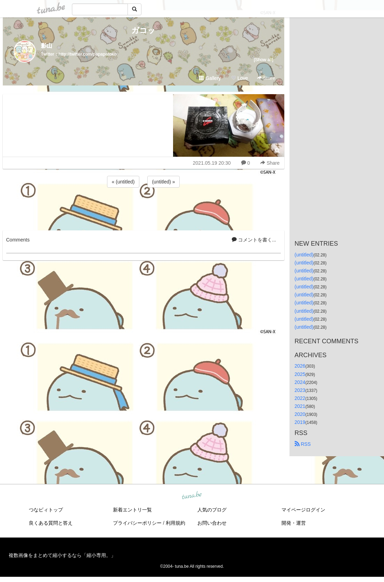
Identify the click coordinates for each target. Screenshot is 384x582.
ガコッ (143, 30)
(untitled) (304, 254)
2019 (300, 422)
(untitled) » (163, 182)
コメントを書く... (254, 240)
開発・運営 (293, 523)
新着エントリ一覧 (132, 510)
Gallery (210, 78)
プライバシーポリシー (137, 523)
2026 (300, 366)
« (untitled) (123, 182)
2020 (300, 414)
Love (239, 78)
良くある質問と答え (51, 523)
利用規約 (175, 523)
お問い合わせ (212, 523)
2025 (300, 374)
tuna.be (192, 496)
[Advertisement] (143, 207)
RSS (303, 444)
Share (266, 78)
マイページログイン (303, 510)
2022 (300, 398)
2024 (300, 382)
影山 (46, 46)
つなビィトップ (46, 510)
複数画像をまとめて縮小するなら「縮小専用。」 (62, 555)
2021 (300, 406)
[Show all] (263, 59)
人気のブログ (212, 510)
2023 (300, 390)
